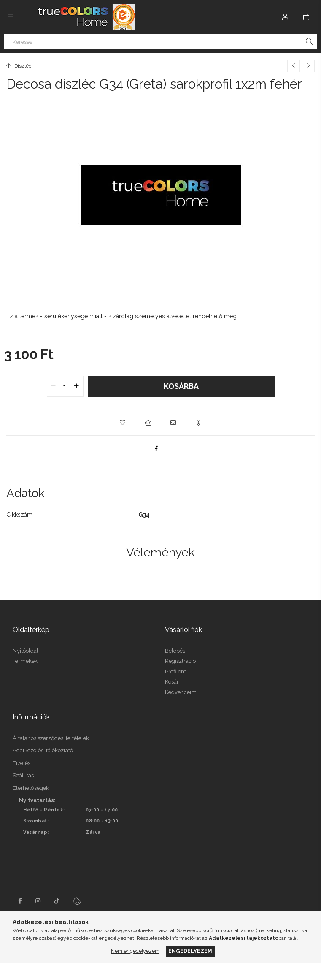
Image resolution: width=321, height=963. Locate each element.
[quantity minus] (53, 386)
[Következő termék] (308, 66)
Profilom (175, 671)
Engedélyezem (190, 951)
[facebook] (156, 448)
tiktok (57, 901)
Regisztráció (180, 661)
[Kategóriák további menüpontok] (10, 16)
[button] (122, 422)
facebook (20, 901)
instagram (38, 901)
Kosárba (181, 386)
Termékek (25, 661)
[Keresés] (160, 41)
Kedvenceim (181, 692)
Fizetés (21, 763)
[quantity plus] (76, 386)
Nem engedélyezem (135, 951)
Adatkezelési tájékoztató (43, 750)
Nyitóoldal (25, 651)
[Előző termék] (293, 66)
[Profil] (285, 16)
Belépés (175, 651)
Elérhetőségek (31, 788)
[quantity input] (65, 386)
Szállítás (23, 775)
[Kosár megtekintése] (306, 16)
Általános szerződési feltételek (51, 738)
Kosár (172, 681)
